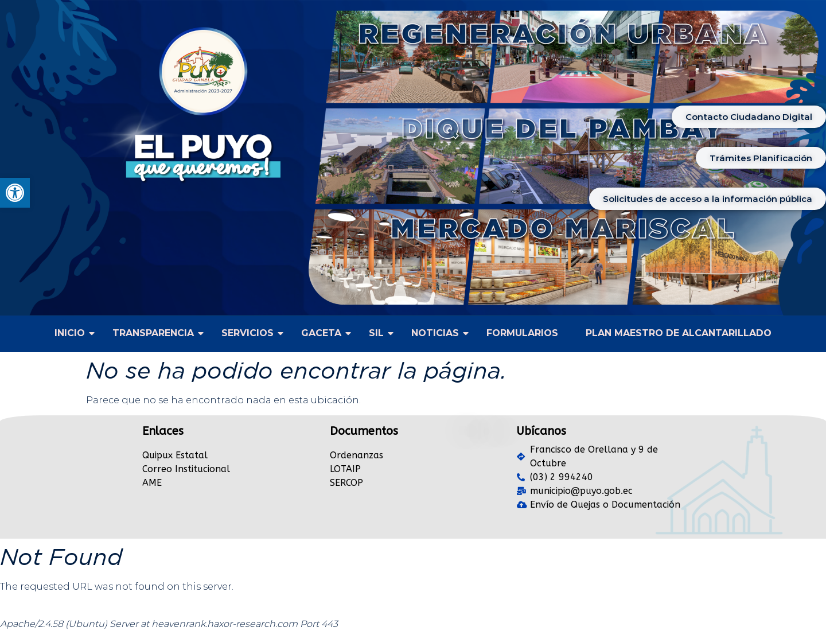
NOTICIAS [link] (437, 333)
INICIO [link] (72, 333)
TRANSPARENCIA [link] (155, 333)
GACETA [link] (323, 333)
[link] (15, 193)
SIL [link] (379, 333)
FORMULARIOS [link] (522, 333)
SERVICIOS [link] (250, 333)
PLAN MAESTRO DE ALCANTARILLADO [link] (679, 333)
